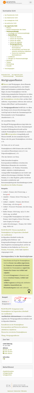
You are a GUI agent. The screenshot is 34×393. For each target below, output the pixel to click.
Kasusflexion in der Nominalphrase (12, 325)
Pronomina (10, 250)
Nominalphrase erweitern (12, 99)
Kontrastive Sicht (5, 74)
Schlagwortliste (7, 375)
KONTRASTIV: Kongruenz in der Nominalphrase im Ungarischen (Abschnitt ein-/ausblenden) (14, 311)
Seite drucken (7, 351)
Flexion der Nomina (15, 37)
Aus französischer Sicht (11, 15)
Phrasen (8, 28)
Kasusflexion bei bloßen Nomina (11, 185)
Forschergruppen (9, 68)
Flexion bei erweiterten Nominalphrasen (14, 332)
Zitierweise (24, 391)
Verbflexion (11, 57)
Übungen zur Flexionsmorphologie (18, 58)
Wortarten (9, 60)
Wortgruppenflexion (16, 44)
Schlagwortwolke (8, 373)
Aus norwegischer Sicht (11, 20)
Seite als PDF (7, 350)
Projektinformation (8, 371)
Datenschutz (17, 391)
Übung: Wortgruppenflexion (10, 335)
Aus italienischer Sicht (11, 18)
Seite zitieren (7, 353)
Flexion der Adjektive (16, 42)
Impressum (10, 391)
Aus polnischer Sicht (10, 23)
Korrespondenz (11, 134)
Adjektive (25, 250)
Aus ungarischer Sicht (11, 26)
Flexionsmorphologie (12, 31)
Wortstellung (10, 64)
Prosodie (9, 66)
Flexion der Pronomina (16, 38)
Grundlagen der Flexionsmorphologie (19, 33)
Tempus (8, 62)
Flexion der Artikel (15, 40)
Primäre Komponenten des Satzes (16, 29)
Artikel (17, 250)
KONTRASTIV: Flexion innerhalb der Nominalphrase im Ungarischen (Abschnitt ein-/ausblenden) (14, 232)
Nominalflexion (12, 35)
